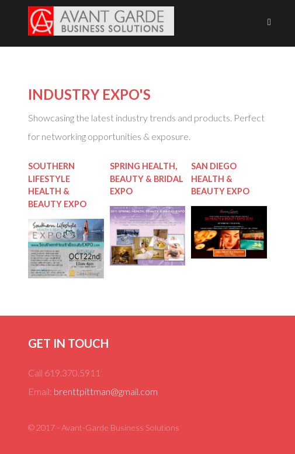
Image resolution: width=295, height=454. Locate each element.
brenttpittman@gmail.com (106, 391)
